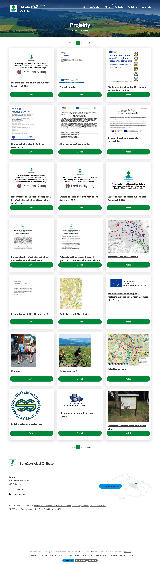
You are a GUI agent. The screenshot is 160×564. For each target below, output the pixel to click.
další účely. (127, 551)
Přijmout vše (67, 560)
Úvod (74, 30)
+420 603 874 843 (21, 540)
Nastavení (93, 560)
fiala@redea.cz (19, 544)
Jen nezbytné (81, 560)
